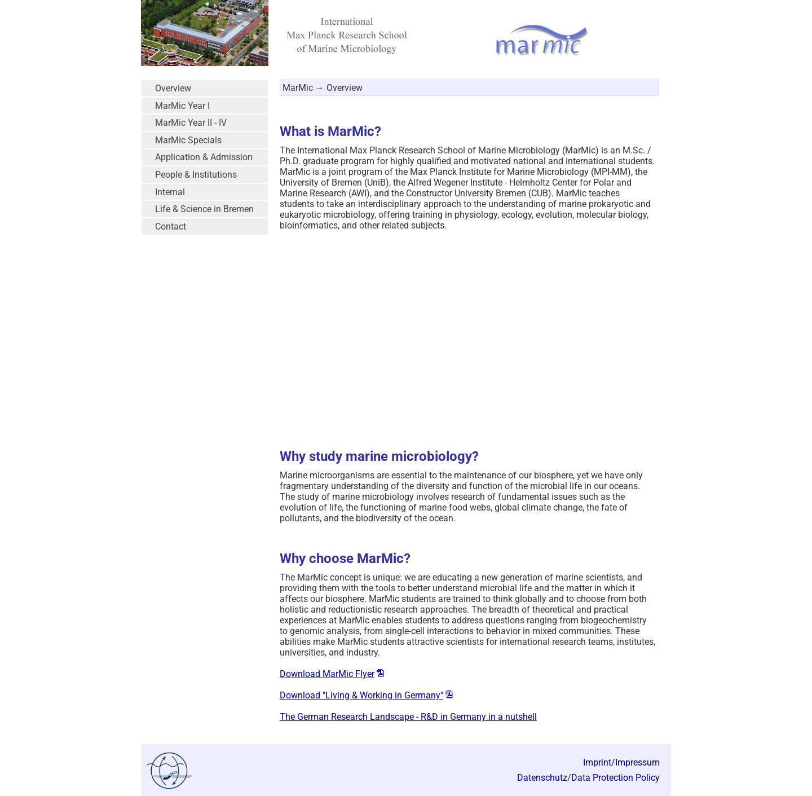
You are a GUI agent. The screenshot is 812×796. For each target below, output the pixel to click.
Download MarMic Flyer (327, 674)
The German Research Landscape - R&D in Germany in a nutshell (408, 716)
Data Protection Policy (615, 777)
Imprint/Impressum (621, 762)
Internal (170, 192)
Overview (173, 88)
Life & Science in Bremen (204, 209)
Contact (170, 226)
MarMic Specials (188, 140)
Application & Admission (204, 157)
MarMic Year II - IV (191, 122)
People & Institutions (196, 174)
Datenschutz (542, 777)
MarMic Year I (182, 105)
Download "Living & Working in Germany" (361, 695)
